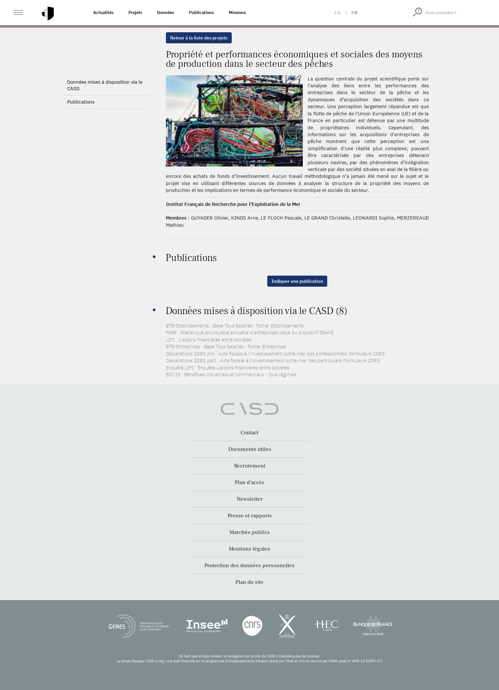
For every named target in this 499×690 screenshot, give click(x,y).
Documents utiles (249, 449)
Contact (249, 432)
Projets (135, 12)
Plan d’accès (249, 482)
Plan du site (249, 582)
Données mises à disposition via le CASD (104, 85)
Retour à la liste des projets (198, 38)
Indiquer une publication (297, 281)
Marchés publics (249, 532)
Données (165, 12)
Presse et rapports (249, 515)
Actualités (103, 12)
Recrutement (249, 465)
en (337, 12)
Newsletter (250, 499)
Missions (237, 12)
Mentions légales (249, 549)
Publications (201, 12)
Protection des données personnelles (249, 565)
